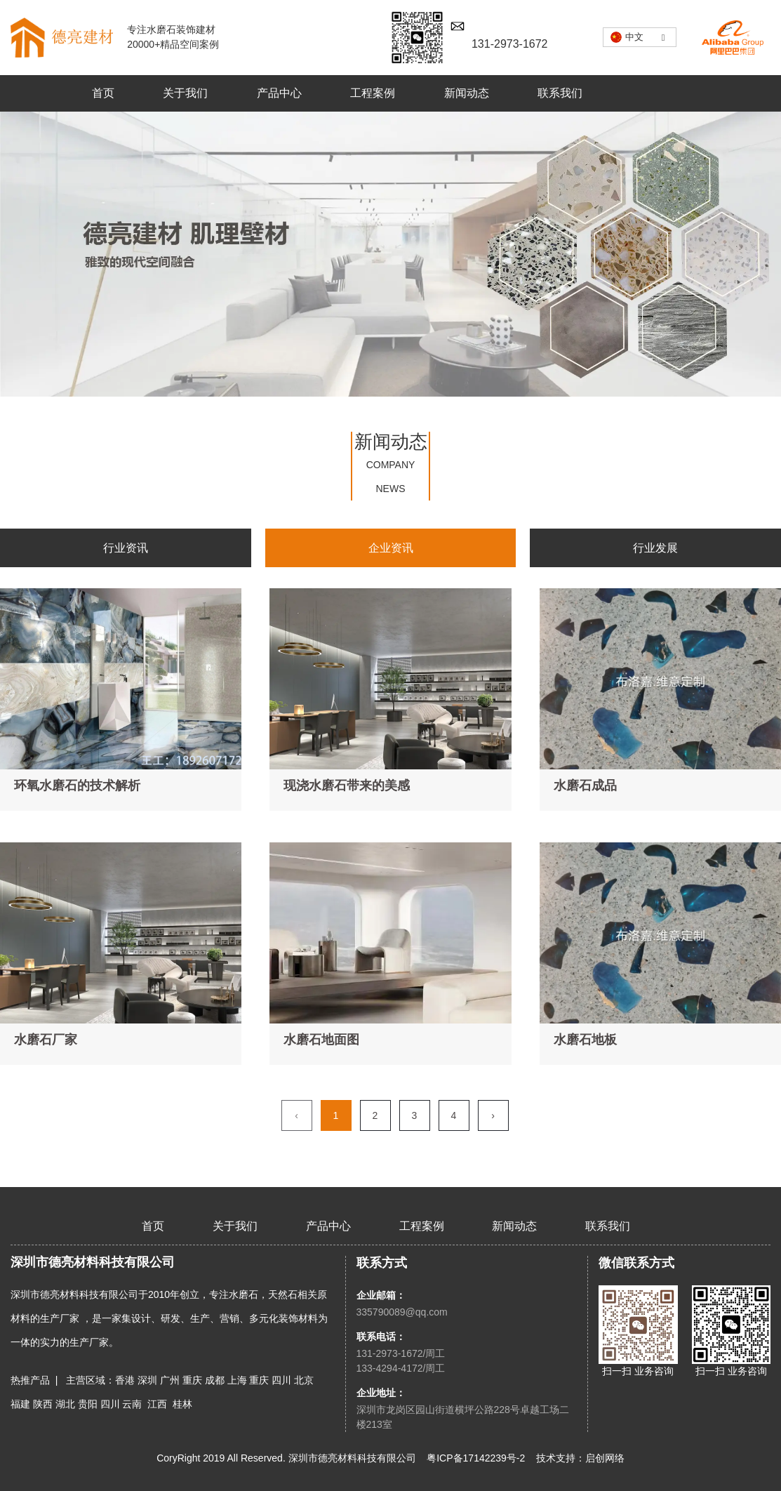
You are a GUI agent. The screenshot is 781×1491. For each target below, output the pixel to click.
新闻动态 (466, 93)
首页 (103, 93)
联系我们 (560, 93)
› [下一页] (493, 1115)
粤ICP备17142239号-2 (476, 1458)
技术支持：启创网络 (580, 1458)
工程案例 (372, 93)
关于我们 (185, 93)
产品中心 (279, 93)
